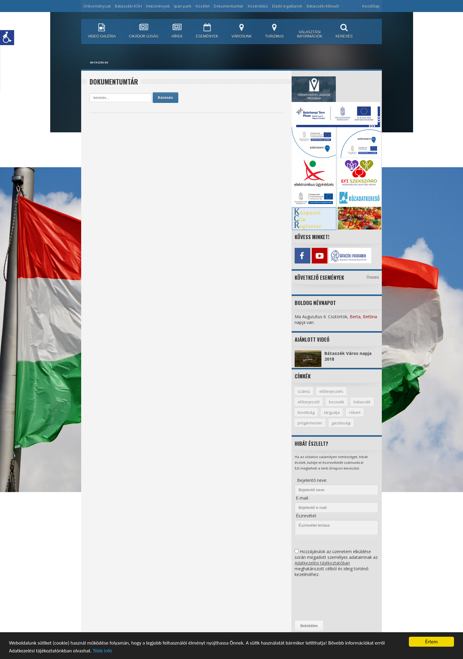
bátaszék (362, 402)
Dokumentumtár (229, 6)
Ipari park (183, 6)
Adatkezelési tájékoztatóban (322, 563)
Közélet (203, 6)
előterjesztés (331, 391)
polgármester (310, 423)
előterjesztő (309, 402)
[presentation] (319, 599)
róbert (354, 412)
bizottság (306, 412)
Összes (372, 277)
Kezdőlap (371, 6)
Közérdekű (258, 6)
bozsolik (336, 402)
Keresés (165, 97)
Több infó (102, 651)
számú (304, 391)
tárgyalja (332, 412)
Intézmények (158, 6)
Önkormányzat (97, 6)
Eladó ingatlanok (287, 6)
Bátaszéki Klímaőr (323, 6)
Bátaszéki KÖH (128, 6)
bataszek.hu (99, 62)
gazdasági (341, 423)
